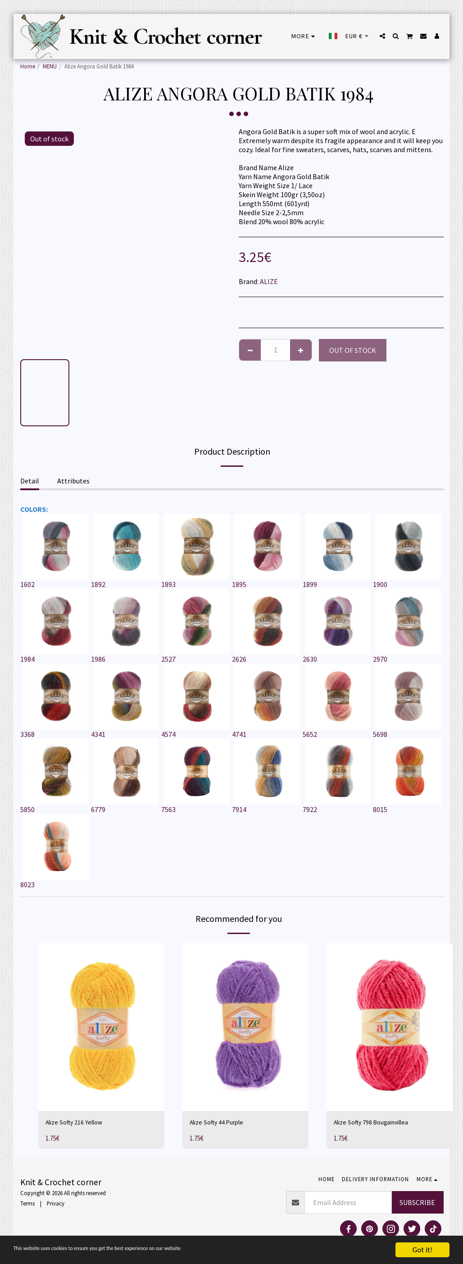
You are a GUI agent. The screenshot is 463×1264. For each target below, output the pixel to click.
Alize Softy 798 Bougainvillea (378, 1123)
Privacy (55, 1205)
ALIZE (269, 281)
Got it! (422, 1250)
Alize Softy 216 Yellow (78, 1123)
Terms (27, 1205)
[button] (382, 36)
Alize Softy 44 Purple (221, 1123)
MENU (50, 66)
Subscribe (417, 1204)
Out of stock (352, 350)
